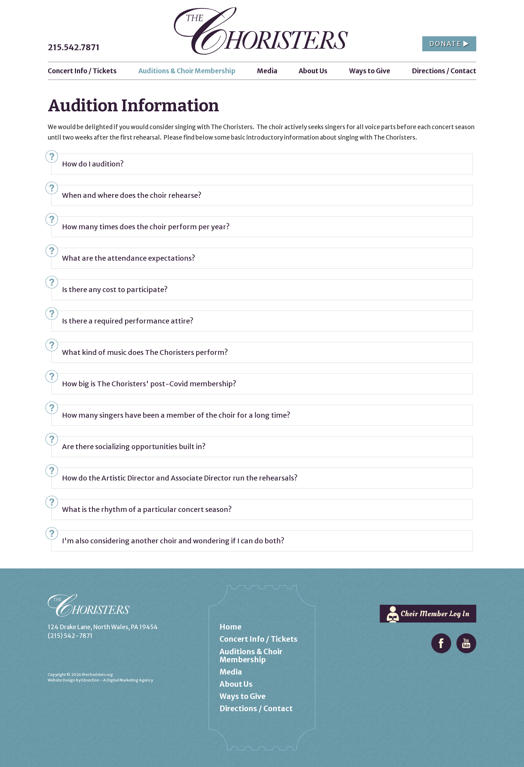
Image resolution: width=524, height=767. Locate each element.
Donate (449, 43)
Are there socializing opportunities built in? (134, 446)
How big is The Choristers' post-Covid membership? (149, 383)
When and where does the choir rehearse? (131, 195)
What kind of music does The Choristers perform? (145, 352)
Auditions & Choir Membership (251, 655)
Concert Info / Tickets (258, 639)
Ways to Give (242, 696)
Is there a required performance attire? (127, 321)
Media (230, 672)
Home (230, 627)
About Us (236, 684)
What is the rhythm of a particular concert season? (147, 509)
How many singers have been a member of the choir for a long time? (176, 415)
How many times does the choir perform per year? (146, 226)
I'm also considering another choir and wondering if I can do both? (173, 540)
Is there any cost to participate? (115, 289)
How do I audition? (93, 163)
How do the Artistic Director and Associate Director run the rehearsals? (180, 478)
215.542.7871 (74, 47)
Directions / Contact (256, 708)
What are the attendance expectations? (128, 258)
